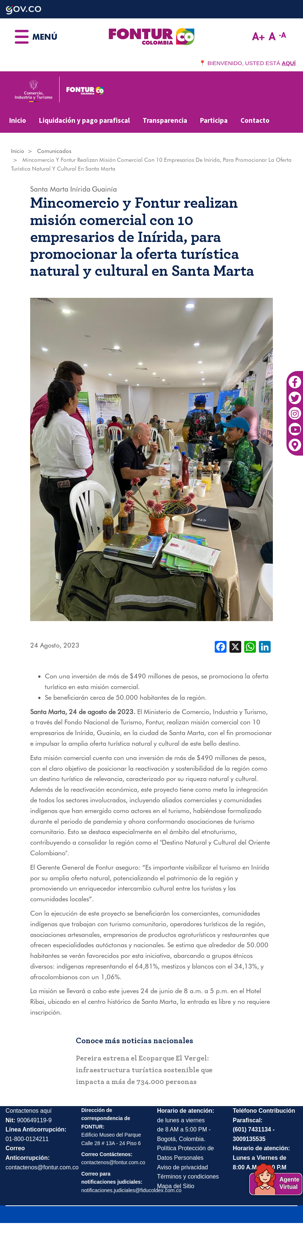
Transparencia (165, 120)
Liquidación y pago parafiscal (84, 120)
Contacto (255, 120)
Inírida (80, 189)
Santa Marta (49, 189)
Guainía (104, 189)
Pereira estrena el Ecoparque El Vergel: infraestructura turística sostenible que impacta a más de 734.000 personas (144, 1070)
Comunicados (54, 151)
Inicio (17, 120)
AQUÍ (289, 63)
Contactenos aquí (28, 1111)
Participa (214, 120)
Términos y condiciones (188, 1176)
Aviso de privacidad (182, 1167)
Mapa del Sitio (175, 1186)
